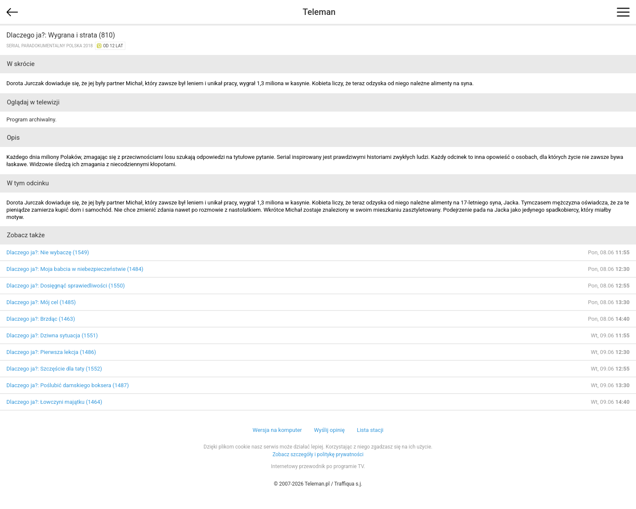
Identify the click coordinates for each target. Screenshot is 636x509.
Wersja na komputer (277, 430)
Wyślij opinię (329, 430)
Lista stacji (370, 430)
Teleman (319, 12)
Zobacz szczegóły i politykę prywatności (318, 454)
